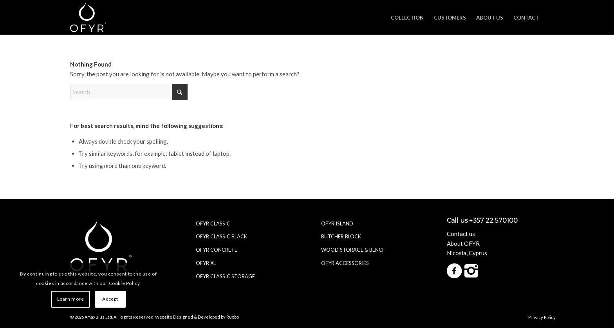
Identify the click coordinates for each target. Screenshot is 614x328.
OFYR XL (206, 263)
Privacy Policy (542, 316)
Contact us (461, 233)
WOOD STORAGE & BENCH (353, 250)
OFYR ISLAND (337, 223)
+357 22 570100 (493, 220)
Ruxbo (232, 316)
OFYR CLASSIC (213, 223)
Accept (110, 299)
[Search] (129, 92)
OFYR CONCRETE (216, 250)
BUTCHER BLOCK (341, 236)
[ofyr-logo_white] (88, 17)
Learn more (70, 299)
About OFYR (463, 243)
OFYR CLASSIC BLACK (221, 236)
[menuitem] (407, 17)
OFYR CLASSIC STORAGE (225, 276)
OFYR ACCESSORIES (345, 263)
